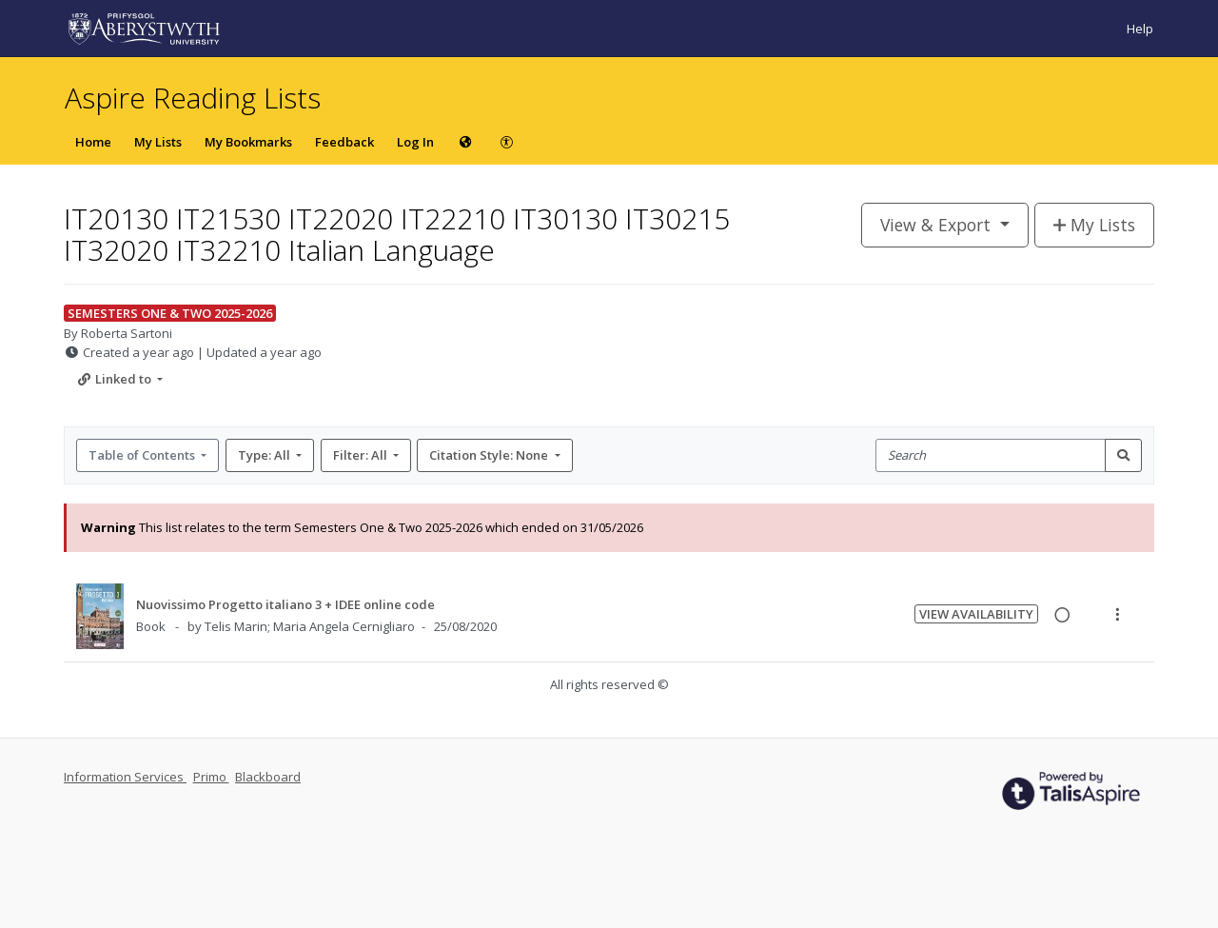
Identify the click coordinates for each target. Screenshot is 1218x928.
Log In (415, 141)
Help (1140, 28)
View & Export (937, 224)
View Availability (976, 613)
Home (93, 141)
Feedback (344, 141)
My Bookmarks (248, 141)
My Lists (158, 141)
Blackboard (268, 776)
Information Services (125, 776)
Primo (211, 776)
